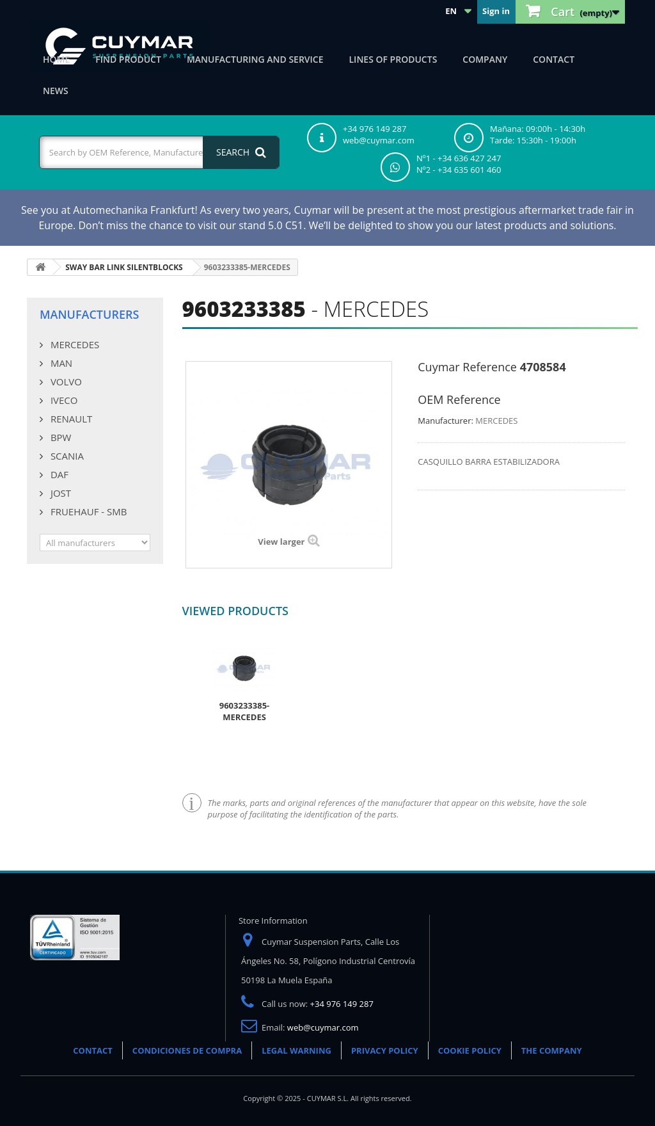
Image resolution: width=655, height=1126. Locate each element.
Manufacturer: (445, 420)
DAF (58, 474)
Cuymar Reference (467, 367)
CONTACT (93, 1050)
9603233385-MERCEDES (244, 711)
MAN (60, 363)
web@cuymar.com (323, 1027)
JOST (59, 493)
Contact (553, 59)
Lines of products (393, 59)
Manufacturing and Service (255, 59)
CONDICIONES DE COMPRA (187, 1050)
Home (56, 59)
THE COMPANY (551, 1050)
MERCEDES (73, 344)
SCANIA (66, 455)
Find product (128, 59)
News (55, 90)
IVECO (62, 400)
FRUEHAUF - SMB (87, 511)
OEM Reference (459, 399)
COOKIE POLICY (469, 1050)
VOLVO (65, 381)
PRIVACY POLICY (384, 1050)
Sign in (496, 11)
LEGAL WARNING (296, 1050)
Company (484, 59)
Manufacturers (89, 314)
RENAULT (70, 418)
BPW (59, 437)
